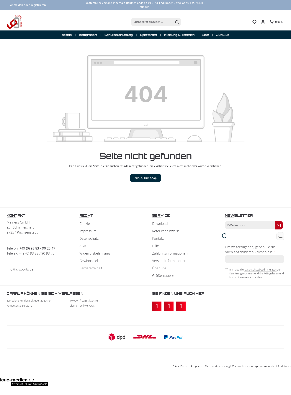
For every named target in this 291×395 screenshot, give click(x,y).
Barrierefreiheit (90, 269)
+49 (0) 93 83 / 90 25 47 (37, 249)
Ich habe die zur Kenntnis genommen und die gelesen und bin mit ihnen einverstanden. (256, 275)
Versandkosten (241, 367)
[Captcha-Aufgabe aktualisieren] (280, 238)
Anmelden (16, 5)
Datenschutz (89, 240)
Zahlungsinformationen (170, 254)
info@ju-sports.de (20, 270)
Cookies (85, 225)
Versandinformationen (169, 262)
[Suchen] (158, 23)
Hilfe (155, 247)
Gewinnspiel (88, 262)
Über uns (159, 269)
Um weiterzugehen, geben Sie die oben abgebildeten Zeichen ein (250, 251)
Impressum (88, 232)
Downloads (160, 225)
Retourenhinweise (166, 232)
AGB (82, 247)
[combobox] (133, 23)
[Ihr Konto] (263, 23)
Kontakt (158, 240)
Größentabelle (163, 277)
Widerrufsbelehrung (94, 254)
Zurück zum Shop (146, 179)
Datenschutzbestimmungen (260, 271)
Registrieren (38, 5)
